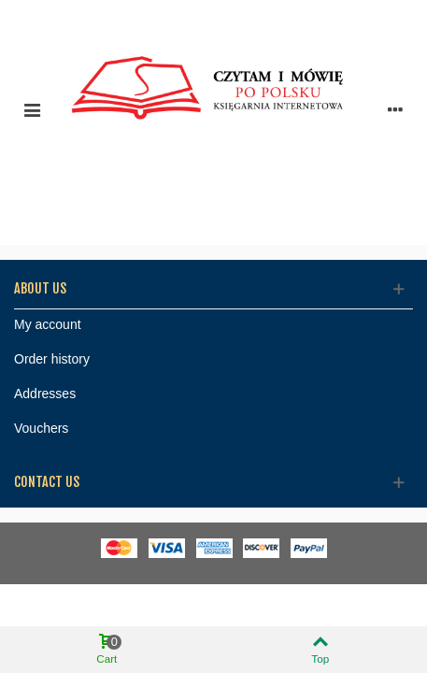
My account (47, 324)
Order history (52, 358)
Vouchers (41, 428)
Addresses (45, 393)
